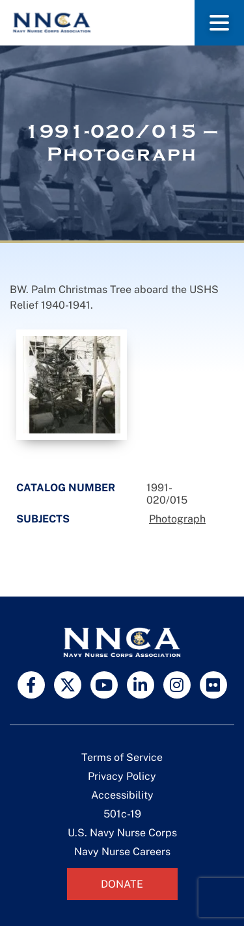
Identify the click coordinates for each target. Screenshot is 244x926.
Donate (122, 884)
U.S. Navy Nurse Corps (122, 833)
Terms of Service (122, 757)
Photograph (177, 519)
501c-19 (122, 814)
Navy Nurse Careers (122, 851)
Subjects (43, 519)
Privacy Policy (122, 776)
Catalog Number (65, 488)
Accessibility (122, 795)
